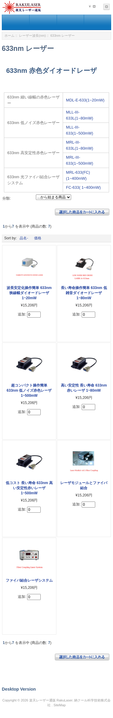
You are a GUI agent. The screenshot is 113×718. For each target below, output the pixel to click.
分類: (6, 198)
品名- (24, 238)
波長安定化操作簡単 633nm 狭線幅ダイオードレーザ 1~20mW (29, 293)
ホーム (9, 35)
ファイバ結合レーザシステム (29, 580)
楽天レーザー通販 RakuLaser (51, 700)
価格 (37, 238)
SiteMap (59, 705)
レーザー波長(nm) (32, 35)
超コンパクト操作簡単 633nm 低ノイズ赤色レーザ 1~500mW (29, 390)
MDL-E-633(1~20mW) (85, 100)
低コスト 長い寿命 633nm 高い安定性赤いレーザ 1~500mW (29, 488)
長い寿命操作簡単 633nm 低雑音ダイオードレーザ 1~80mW (84, 293)
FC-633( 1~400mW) (83, 187)
